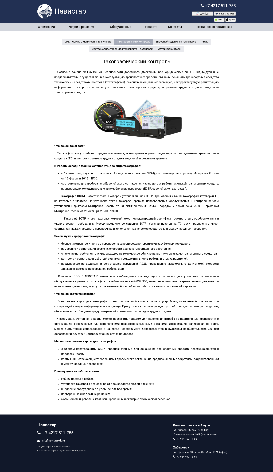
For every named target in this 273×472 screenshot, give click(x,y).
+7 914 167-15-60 (187, 438)
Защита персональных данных (53, 446)
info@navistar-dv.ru (53, 440)
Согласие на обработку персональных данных (61, 450)
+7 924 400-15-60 (187, 456)
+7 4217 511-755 (220, 5)
